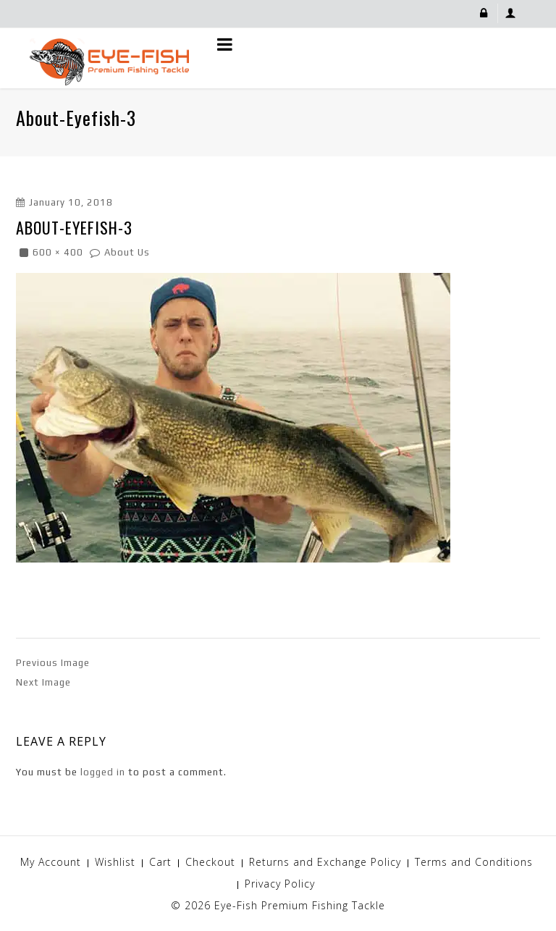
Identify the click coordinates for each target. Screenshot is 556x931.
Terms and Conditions (474, 862)
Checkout (210, 862)
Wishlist (115, 862)
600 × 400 (58, 252)
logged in (102, 772)
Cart (160, 862)
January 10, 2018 (71, 202)
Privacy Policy (280, 883)
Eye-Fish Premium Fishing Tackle (299, 905)
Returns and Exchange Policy (325, 862)
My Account (50, 862)
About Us (127, 252)
